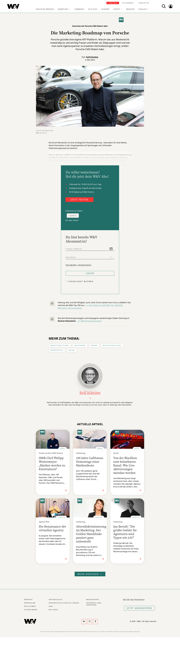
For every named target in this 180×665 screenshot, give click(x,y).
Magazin (130, 9)
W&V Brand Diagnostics (91, 321)
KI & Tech (92, 9)
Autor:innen (30, 610)
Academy (105, 9)
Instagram (80, 345)
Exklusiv (143, 9)
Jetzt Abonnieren (139, 608)
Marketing (63, 9)
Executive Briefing (45, 9)
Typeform (72, 215)
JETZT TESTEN (79, 199)
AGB (51, 606)
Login (90, 273)
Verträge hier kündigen (93, 604)
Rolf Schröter (92, 57)
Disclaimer (30, 606)
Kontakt (28, 600)
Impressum (29, 603)
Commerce (79, 9)
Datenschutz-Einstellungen (64, 603)
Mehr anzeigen (90, 574)
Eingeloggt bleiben (81, 281)
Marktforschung (60, 345)
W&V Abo (113, 3)
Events (117, 9)
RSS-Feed (53, 610)
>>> (78, 321)
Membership (57, 350)
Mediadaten (92, 600)
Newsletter (144, 3)
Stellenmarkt (128, 3)
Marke (94, 345)
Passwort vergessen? (79, 265)
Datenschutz (56, 600)
